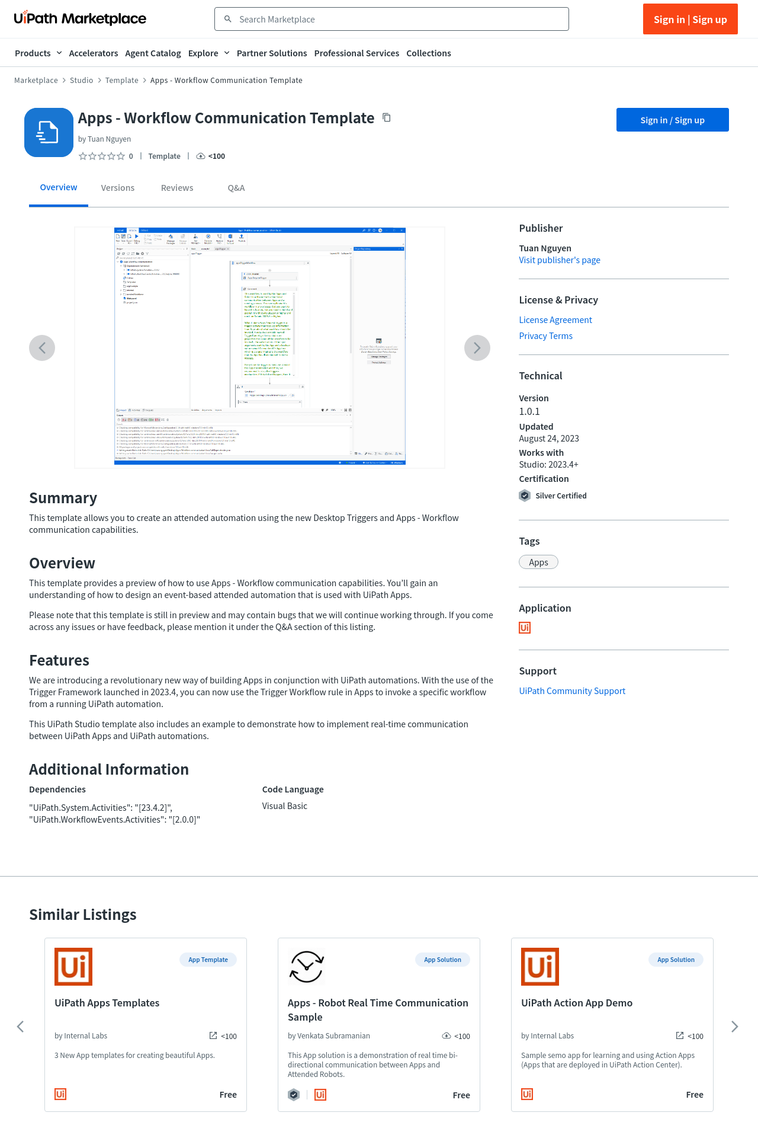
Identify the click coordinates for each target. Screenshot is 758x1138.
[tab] (58, 191)
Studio (82, 80)
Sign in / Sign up (673, 120)
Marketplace (36, 80)
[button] (538, 562)
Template (122, 80)
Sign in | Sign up (690, 19)
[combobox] (400, 19)
